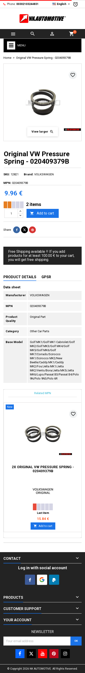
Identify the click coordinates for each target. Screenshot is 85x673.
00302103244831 (27, 4)
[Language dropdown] (61, 4)
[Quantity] (11, 213)
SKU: (6, 174)
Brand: (29, 174)
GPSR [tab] (46, 277)
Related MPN (42, 393)
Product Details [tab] (19, 277)
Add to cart (42, 213)
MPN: (7, 183)
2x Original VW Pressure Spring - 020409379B (43, 469)
